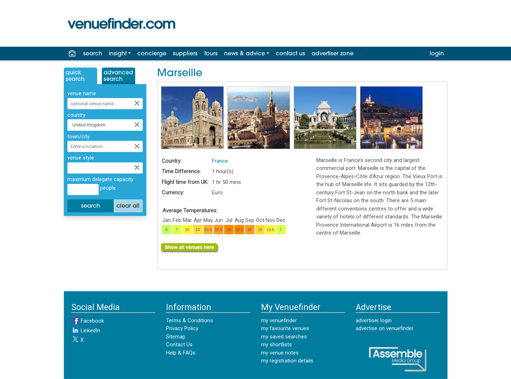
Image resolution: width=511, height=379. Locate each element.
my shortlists (276, 344)
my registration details (287, 360)
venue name (81, 93)
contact (290, 54)
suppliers (185, 54)
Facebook (87, 321)
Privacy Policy (182, 328)
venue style (80, 157)
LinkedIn (85, 330)
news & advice (244, 54)
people (107, 188)
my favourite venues (285, 328)
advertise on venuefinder (384, 328)
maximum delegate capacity (100, 179)
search (92, 54)
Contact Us (179, 344)
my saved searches (284, 336)
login (437, 54)
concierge (151, 54)
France (220, 161)
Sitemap (175, 336)
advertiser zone (333, 54)
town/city (78, 136)
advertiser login (374, 320)
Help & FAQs (180, 353)
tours (211, 54)
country (76, 115)
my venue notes (280, 353)
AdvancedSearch (118, 76)
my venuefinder (279, 320)
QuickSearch (75, 76)
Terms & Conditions (189, 320)
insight (118, 54)
